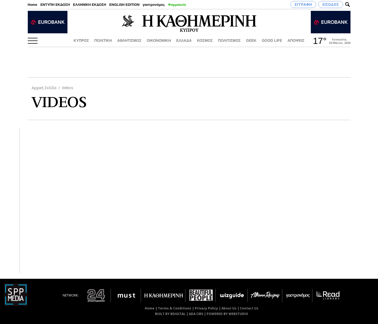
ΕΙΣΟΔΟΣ (330, 4)
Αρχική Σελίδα (44, 87)
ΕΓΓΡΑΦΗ (303, 4)
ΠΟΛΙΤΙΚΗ (103, 40)
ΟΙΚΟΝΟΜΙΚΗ (159, 40)
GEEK (251, 40)
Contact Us (249, 308)
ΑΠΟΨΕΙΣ (296, 40)
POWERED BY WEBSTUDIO (227, 314)
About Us (228, 308)
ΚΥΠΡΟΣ (81, 40)
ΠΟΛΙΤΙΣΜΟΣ (229, 40)
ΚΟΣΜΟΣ (205, 40)
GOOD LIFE (272, 40)
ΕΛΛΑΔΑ (184, 40)
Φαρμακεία (177, 5)
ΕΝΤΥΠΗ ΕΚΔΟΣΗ (55, 5)
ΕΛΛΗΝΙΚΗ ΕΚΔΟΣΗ (89, 5)
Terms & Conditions (174, 308)
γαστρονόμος (154, 5)
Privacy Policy (206, 308)
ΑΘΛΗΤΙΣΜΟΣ (129, 40)
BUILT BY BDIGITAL (170, 314)
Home (32, 5)
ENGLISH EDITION (124, 5)
